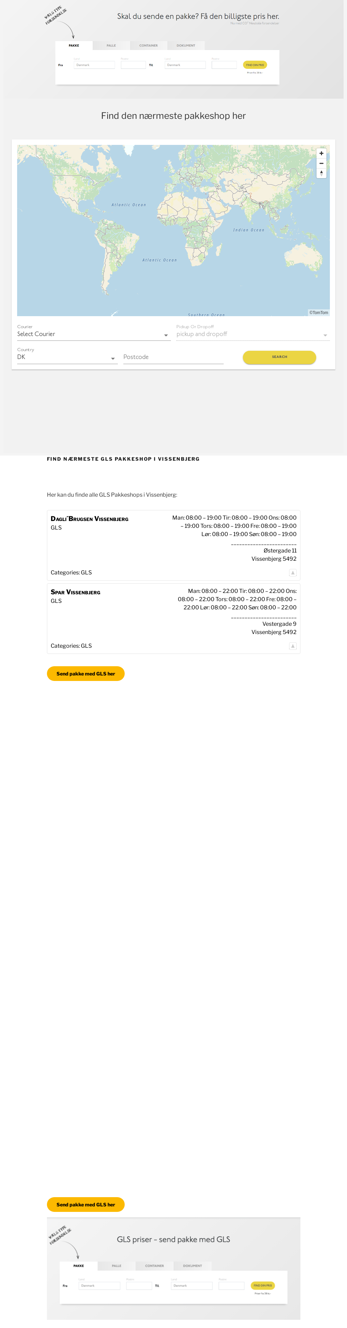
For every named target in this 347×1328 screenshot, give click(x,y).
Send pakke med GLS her (86, 674)
